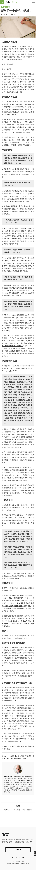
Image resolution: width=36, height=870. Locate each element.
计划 (23, 810)
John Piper (14, 14)
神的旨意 (17, 810)
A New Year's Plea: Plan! (17, 758)
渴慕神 (29, 810)
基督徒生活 (5, 7)
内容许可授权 (16, 861)
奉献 (23, 861)
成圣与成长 (8, 810)
